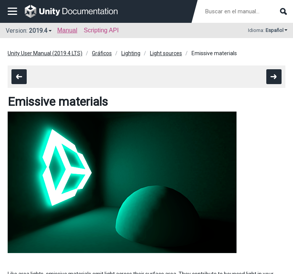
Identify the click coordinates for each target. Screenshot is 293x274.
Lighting (130, 53)
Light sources (166, 53)
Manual (67, 30)
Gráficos (102, 53)
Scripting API (101, 30)
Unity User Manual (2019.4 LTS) (45, 53)
